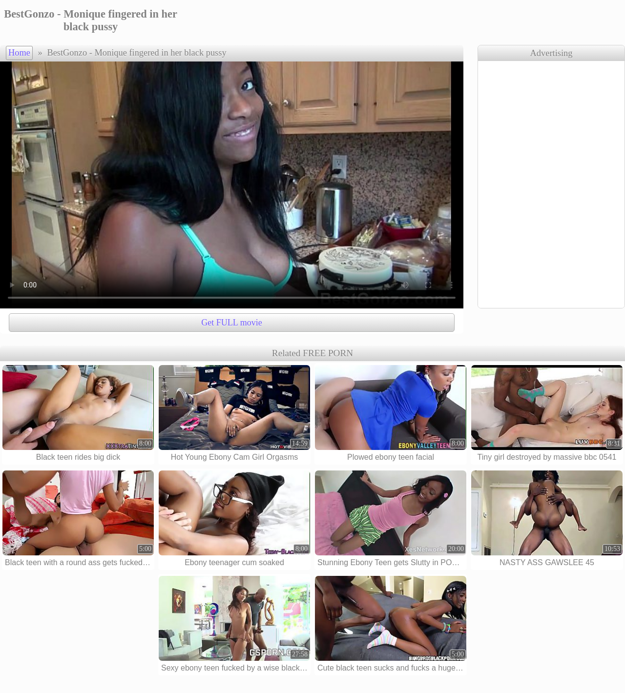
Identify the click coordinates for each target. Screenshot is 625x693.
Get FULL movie (231, 322)
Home (19, 53)
